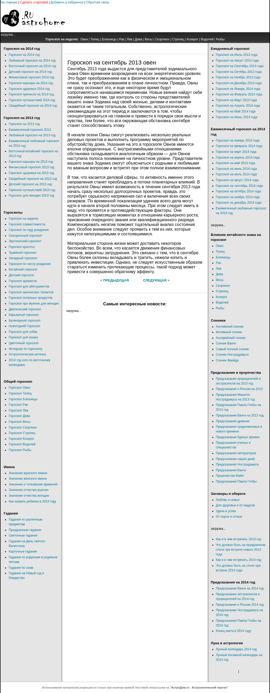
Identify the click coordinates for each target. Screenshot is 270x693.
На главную (9, 2)
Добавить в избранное (67, 2)
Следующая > (156, 280)
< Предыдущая (114, 280)
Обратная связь (97, 2)
